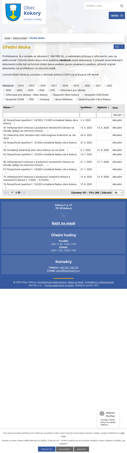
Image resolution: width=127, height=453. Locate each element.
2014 (20, 85)
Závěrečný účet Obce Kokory (94, 99)
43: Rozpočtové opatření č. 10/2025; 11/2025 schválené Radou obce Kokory (40, 122)
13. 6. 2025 (86, 127)
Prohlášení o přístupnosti (99, 282)
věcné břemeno (63, 99)
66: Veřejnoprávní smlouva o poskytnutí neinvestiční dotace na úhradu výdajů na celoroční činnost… (38, 163)
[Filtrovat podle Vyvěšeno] (88, 115)
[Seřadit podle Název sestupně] (14, 107)
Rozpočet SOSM (15, 99)
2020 (87, 85)
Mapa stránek (76, 282)
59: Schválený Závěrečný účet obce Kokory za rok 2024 (36, 150)
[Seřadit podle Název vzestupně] (14, 106)
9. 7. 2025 (85, 150)
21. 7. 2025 (86, 161)
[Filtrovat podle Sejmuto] (104, 115)
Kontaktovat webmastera (52, 282)
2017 (54, 85)
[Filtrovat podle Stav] (118, 115)
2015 (31, 85)
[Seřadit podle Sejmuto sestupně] (98, 110)
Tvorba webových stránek (59, 285)
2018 (65, 85)
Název (8, 107)
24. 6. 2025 (86, 135)
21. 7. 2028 (103, 161)
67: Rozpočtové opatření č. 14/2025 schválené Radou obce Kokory (40, 171)
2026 (41, 90)
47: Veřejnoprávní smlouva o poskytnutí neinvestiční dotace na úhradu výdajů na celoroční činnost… (38, 129)
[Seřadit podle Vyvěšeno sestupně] (81, 110)
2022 (109, 85)
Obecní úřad (20, 38)
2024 (19, 90)
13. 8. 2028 (103, 176)
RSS (119, 46)
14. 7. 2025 (86, 154)
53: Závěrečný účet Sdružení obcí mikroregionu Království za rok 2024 (39, 136)
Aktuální (117, 120)
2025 (30, 90)
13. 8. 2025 (86, 176)
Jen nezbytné (64, 449)
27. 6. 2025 (86, 142)
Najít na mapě (63, 223)
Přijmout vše (46, 449)
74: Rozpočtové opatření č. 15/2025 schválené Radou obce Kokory (40, 186)
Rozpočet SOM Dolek (97, 94)
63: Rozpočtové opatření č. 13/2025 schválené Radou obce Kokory (40, 156)
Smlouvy (44, 99)
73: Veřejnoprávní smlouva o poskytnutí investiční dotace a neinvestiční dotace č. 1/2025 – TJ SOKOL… (36, 178)
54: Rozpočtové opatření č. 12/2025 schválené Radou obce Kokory (40, 144)
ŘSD (32, 99)
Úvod (7, 38)
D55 (52, 90)
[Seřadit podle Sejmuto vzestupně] (98, 109)
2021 (98, 85)
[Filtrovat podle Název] (41, 115)
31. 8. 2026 (103, 150)
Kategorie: (8, 85)
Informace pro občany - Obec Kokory (27, 94)
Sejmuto (103, 107)
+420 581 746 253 (68, 267)
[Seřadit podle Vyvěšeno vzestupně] (81, 109)
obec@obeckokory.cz (68, 270)
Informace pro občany (72, 90)
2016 (43, 85)
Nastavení (81, 449)
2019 (76, 85)
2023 (8, 90)
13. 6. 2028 (103, 127)
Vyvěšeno (87, 107)
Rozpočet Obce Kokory (66, 94)
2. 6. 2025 (85, 120)
